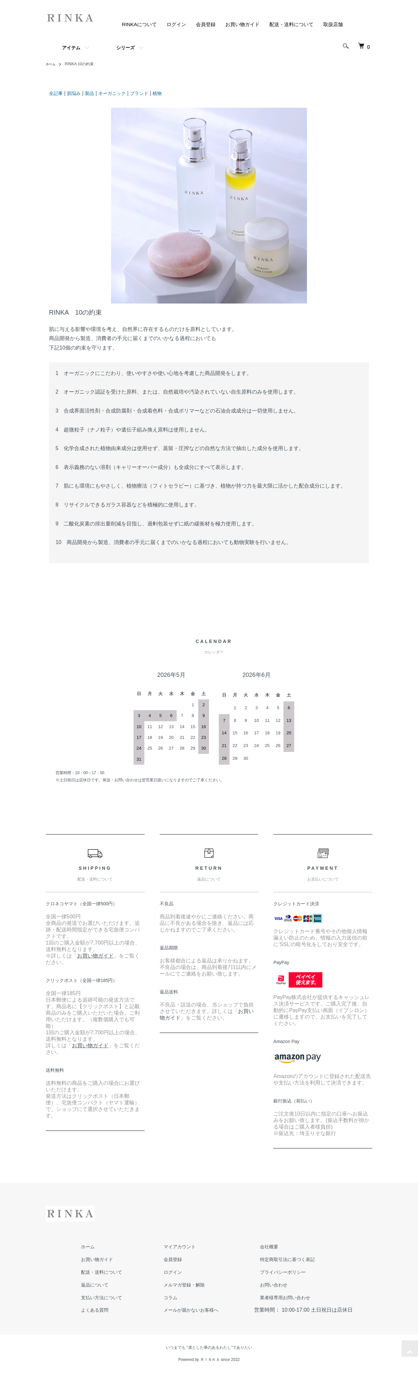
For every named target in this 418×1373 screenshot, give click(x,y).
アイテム (71, 47)
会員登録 (198, 24)
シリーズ (125, 47)
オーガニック (119, 93)
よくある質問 (90, 1310)
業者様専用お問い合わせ (272, 1297)
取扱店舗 (332, 24)
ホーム (51, 64)
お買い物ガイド (237, 24)
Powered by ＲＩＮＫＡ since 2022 (209, 1359)
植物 (169, 93)
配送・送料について (288, 24)
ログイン (167, 24)
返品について (90, 1284)
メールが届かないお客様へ (183, 1310)
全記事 (57, 93)
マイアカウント (170, 1246)
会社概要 (254, 1246)
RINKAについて (129, 24)
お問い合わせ (259, 1284)
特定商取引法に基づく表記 (275, 1259)
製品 (94, 93)
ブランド (149, 93)
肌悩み (77, 93)
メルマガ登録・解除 (175, 1284)
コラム (159, 1297)
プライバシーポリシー (270, 1272)
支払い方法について (98, 1297)
